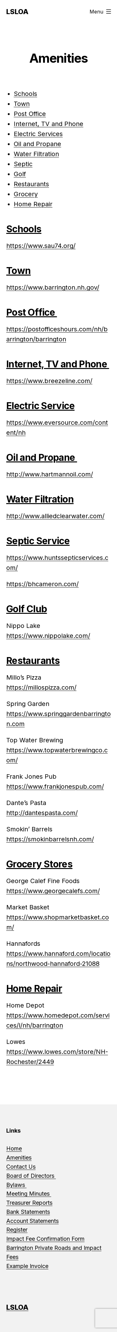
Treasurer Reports (29, 1202)
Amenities (19, 1157)
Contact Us (21, 1166)
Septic (23, 164)
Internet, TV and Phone (48, 124)
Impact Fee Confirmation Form (45, 1238)
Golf (20, 174)
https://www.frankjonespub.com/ (55, 786)
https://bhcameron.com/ (42, 584)
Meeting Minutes (28, 1193)
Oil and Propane (37, 144)
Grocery (26, 194)
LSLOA (17, 12)
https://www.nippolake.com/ (48, 636)
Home (14, 1148)
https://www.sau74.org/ (41, 246)
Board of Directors (31, 1175)
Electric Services (38, 134)
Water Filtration (36, 154)
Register (16, 1229)
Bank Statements (28, 1211)
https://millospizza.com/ (41, 687)
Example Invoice (27, 1266)
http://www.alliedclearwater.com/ (55, 516)
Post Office (30, 114)
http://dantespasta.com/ (42, 813)
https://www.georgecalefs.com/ (53, 891)
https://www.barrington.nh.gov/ (52, 287)
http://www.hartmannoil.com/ (49, 474)
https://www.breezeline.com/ (49, 381)
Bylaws (16, 1185)
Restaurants (31, 184)
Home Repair (33, 204)
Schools (25, 93)
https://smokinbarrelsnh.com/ (50, 839)
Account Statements (32, 1221)
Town (22, 104)
